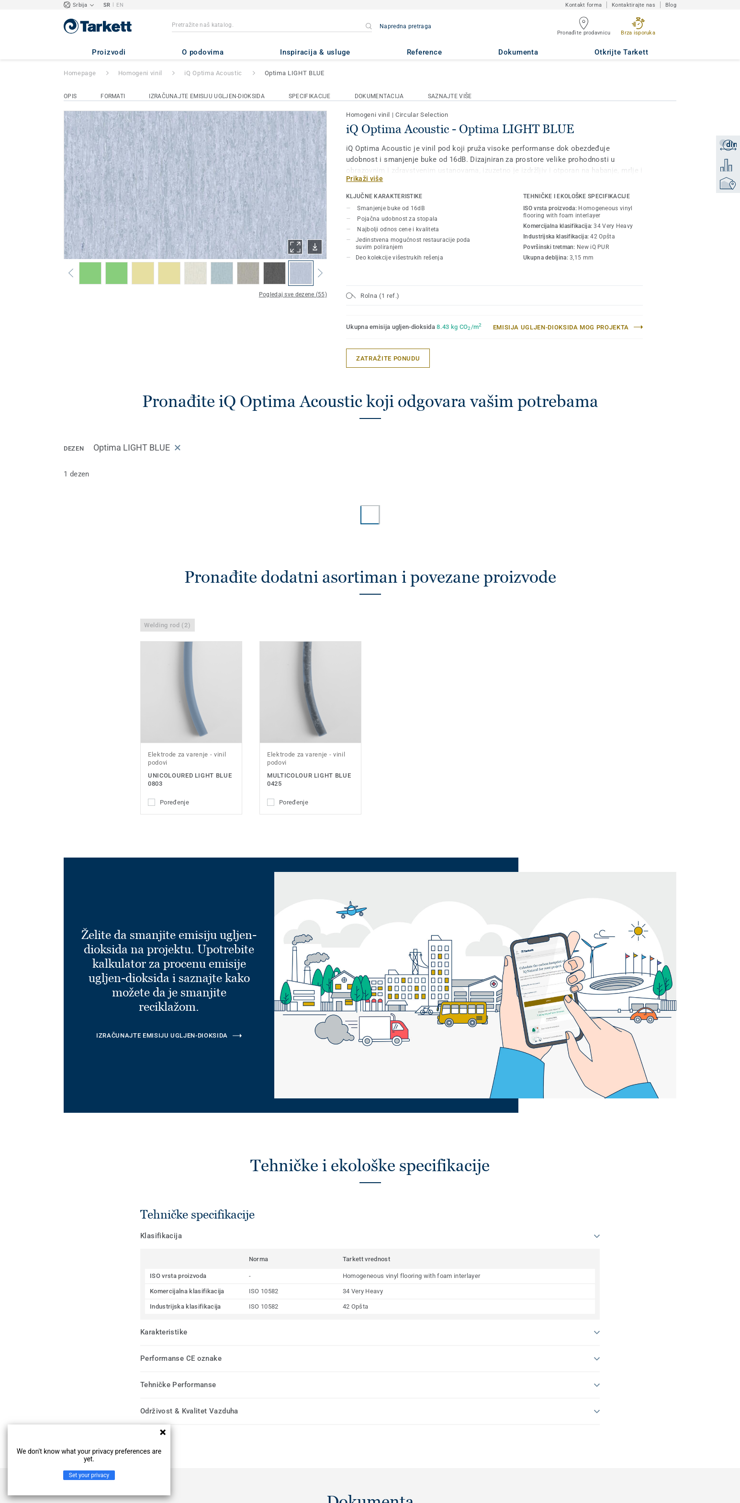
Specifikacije (310, 96)
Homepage (80, 73)
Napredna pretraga (405, 26)
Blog (670, 5)
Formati (113, 96)
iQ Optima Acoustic (213, 73)
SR (107, 5)
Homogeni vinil (140, 73)
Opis (70, 96)
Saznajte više (450, 96)
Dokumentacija (379, 96)
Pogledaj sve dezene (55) (293, 294)
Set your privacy (89, 1475)
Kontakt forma (583, 5)
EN (119, 5)
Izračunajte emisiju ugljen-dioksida (207, 96)
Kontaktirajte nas (633, 5)
